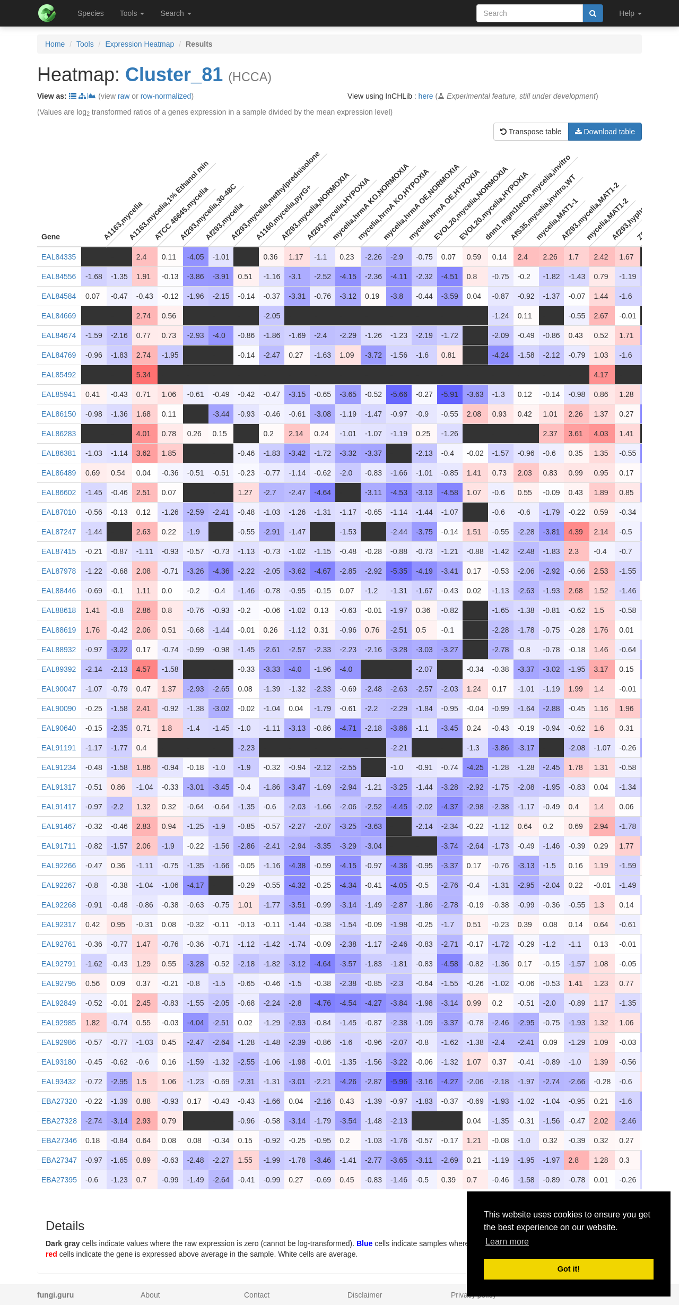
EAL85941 (58, 394)
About (150, 1295)
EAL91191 (58, 748)
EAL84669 (58, 316)
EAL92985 (58, 1022)
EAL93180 (58, 1062)
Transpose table (531, 131)
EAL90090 (58, 708)
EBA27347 (59, 1160)
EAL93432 (58, 1081)
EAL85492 (58, 374)
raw (124, 96)
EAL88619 (58, 630)
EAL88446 (58, 590)
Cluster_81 (174, 74)
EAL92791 (58, 964)
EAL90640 (58, 728)
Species (90, 13)
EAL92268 (58, 905)
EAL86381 (58, 453)
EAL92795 (58, 983)
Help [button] (630, 13)
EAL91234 (58, 767)
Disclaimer (364, 1295)
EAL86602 (58, 492)
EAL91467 (58, 826)
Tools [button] (132, 13)
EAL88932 (58, 649)
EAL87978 (58, 571)
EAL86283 (58, 433)
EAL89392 (58, 669)
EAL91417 (58, 806)
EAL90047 (58, 689)
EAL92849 (58, 1003)
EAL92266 (58, 865)
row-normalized (166, 96)
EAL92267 (58, 885)
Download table (605, 131)
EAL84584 (58, 296)
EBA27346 (59, 1140)
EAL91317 (58, 787)
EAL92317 (58, 924)
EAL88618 (58, 610)
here (426, 96)
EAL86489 (58, 473)
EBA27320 (59, 1101)
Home (55, 44)
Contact (256, 1295)
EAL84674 (58, 335)
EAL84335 (58, 257)
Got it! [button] (569, 1269)
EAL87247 (58, 532)
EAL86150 (58, 414)
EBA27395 (59, 1180)
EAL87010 (58, 512)
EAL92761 (58, 944)
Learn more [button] (507, 1241)
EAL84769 (58, 355)
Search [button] (175, 13)
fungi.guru (55, 1295)
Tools (85, 44)
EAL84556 (58, 276)
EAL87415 (58, 551)
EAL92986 (58, 1042)
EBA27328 (59, 1121)
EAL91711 (58, 846)
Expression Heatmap (139, 44)
